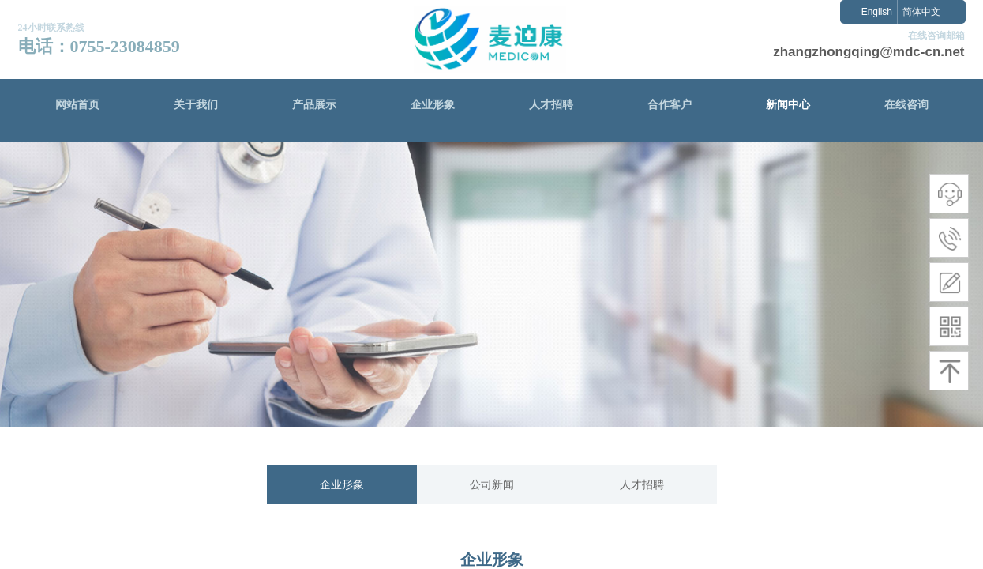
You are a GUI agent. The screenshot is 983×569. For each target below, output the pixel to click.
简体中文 (921, 11)
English (876, 11)
